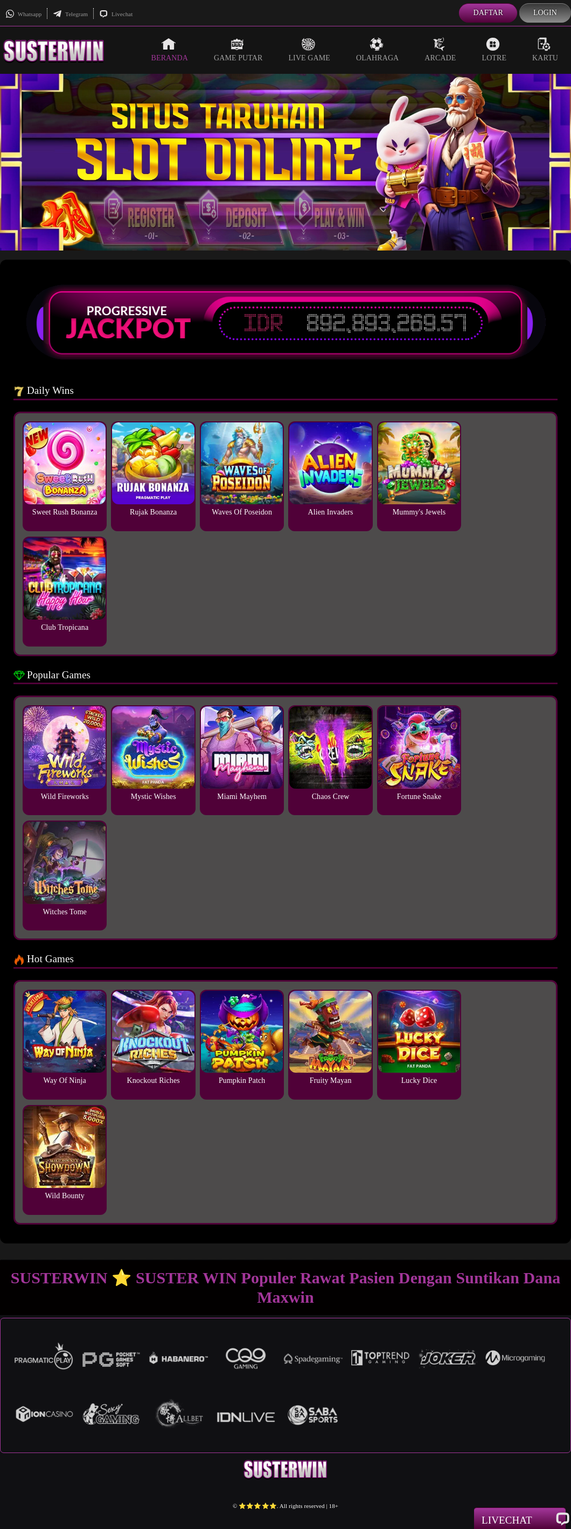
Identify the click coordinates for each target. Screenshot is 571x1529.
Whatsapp (23, 14)
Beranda (169, 49)
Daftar (488, 13)
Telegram (70, 14)
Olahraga (377, 49)
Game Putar (238, 49)
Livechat (116, 14)
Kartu (545, 49)
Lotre (494, 49)
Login (545, 13)
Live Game (309, 49)
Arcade (440, 49)
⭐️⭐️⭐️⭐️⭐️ (258, 1506)
